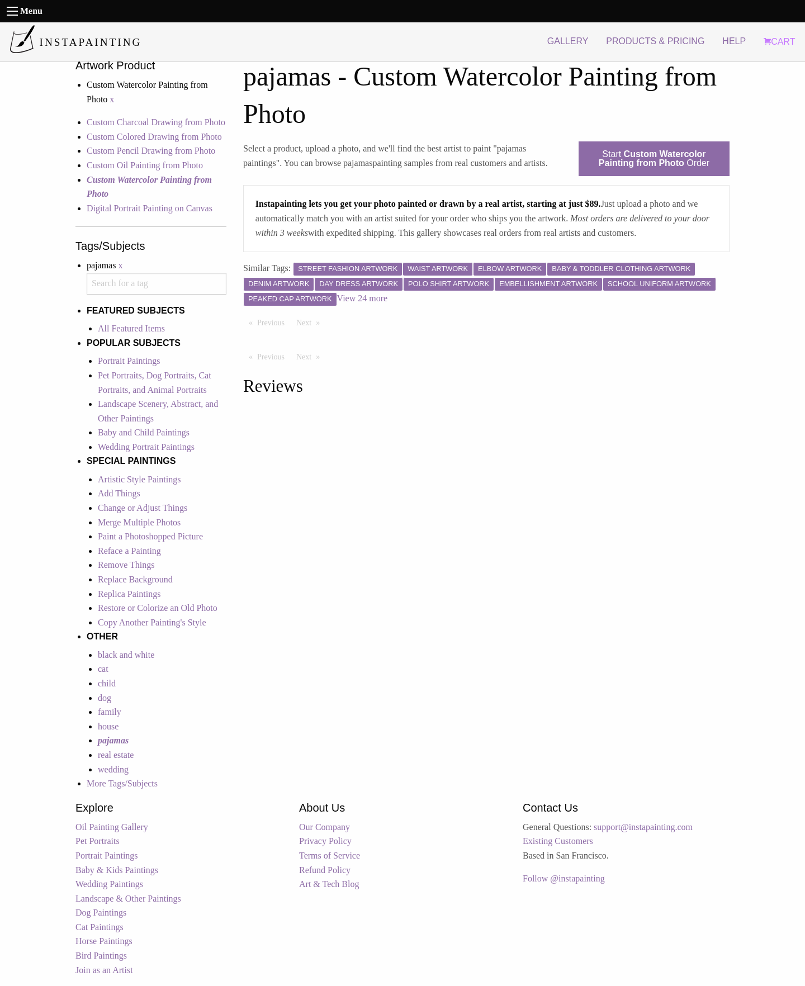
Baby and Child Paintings (144, 432)
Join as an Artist (104, 970)
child (107, 683)
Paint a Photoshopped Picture (150, 536)
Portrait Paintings (129, 361)
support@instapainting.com (643, 827)
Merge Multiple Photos (139, 522)
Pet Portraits (97, 841)
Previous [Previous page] (273, 322)
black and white (126, 655)
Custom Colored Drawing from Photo (154, 136)
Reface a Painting (129, 551)
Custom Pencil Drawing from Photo (151, 150)
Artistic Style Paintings (139, 479)
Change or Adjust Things (142, 508)
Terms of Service (329, 855)
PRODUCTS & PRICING (655, 41)
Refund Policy (325, 870)
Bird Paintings (101, 955)
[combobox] (156, 284)
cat (103, 669)
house (108, 726)
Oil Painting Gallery (111, 827)
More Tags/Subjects (122, 783)
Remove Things (126, 565)
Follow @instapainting (564, 878)
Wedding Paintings (109, 884)
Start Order (654, 158)
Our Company (324, 827)
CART (779, 41)
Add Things (119, 493)
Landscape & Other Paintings (128, 898)
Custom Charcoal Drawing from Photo (156, 122)
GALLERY (568, 41)
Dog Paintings (100, 912)
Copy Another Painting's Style (152, 622)
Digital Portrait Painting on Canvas (149, 208)
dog (104, 698)
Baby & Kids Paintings (116, 870)
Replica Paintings (129, 594)
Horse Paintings (103, 941)
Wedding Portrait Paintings (146, 447)
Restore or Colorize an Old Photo (157, 608)
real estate (116, 755)
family (109, 712)
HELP (734, 41)
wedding (113, 769)
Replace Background (135, 579)
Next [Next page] (310, 322)
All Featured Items (131, 328)
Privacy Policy (325, 841)
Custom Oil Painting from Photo (145, 165)
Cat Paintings (99, 927)
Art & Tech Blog (329, 884)
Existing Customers (558, 841)
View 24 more (362, 298)
